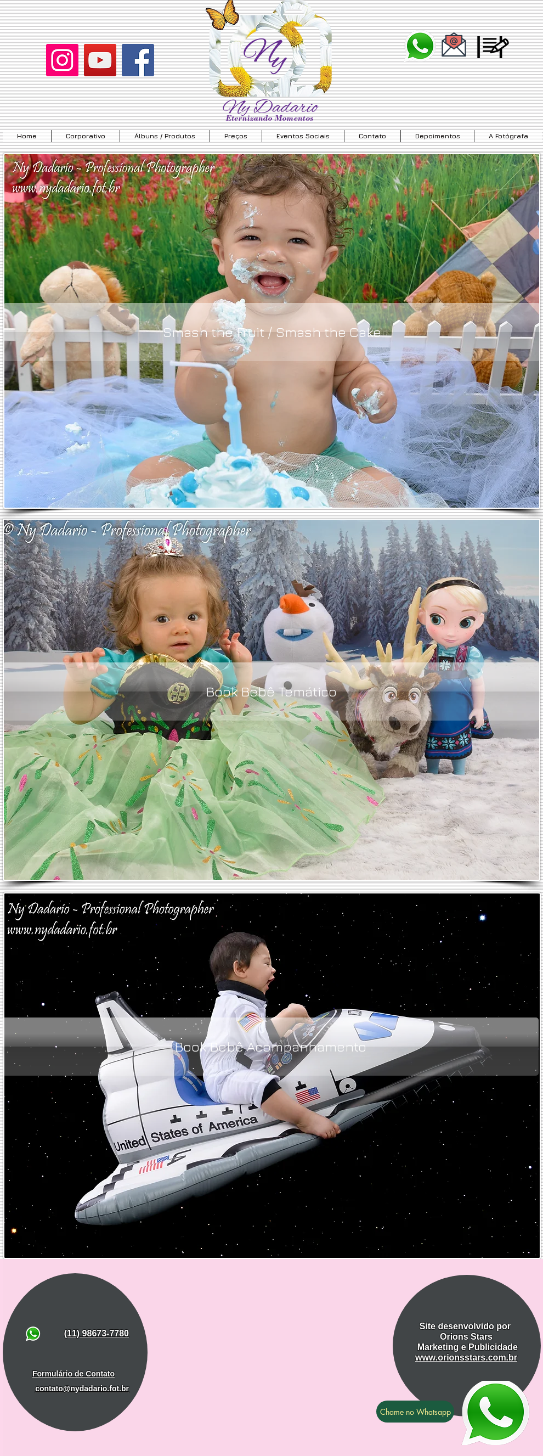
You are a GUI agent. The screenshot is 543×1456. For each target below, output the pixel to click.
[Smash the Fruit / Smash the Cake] (271, 332)
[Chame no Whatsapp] (415, 1412)
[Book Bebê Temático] (271, 691)
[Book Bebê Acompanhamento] (270, 1046)
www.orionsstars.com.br (466, 1357)
